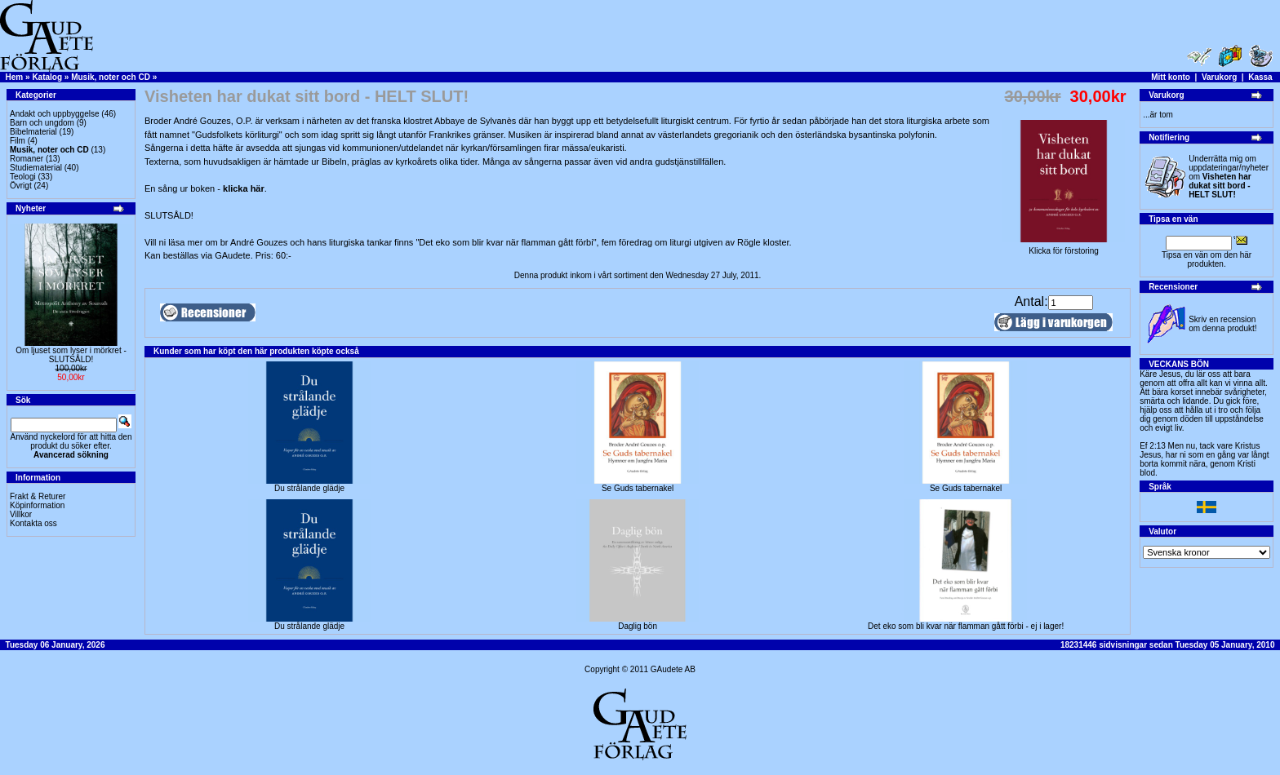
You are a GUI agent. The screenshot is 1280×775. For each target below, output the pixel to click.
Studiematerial (36, 167)
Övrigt (21, 185)
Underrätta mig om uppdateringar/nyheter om (1229, 176)
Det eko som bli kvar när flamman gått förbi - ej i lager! (966, 626)
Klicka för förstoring (1063, 247)
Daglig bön (637, 626)
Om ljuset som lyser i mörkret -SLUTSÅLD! (71, 355)
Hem (15, 77)
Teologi (23, 176)
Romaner (26, 158)
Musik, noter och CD (110, 77)
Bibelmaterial (33, 131)
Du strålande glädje (309, 488)
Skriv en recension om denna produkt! (1222, 324)
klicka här (243, 188)
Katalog (47, 77)
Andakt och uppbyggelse (55, 113)
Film (17, 140)
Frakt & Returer (37, 496)
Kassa (1260, 77)
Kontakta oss (33, 523)
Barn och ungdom (42, 122)
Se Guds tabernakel (637, 488)
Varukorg (1219, 77)
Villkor (21, 514)
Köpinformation (37, 505)
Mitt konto (1170, 77)
